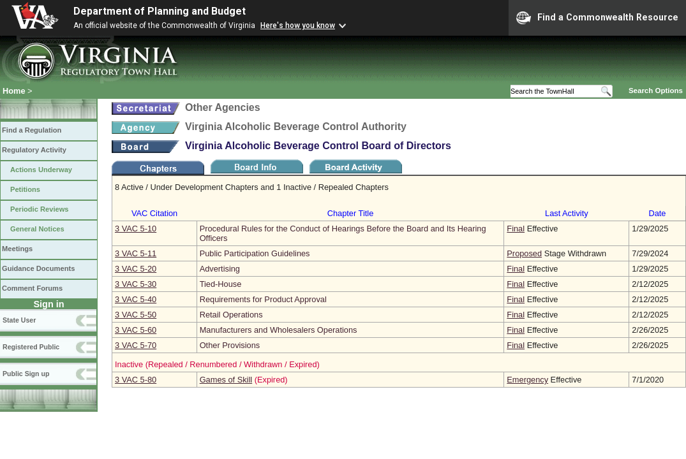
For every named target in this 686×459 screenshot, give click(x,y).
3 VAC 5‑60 (135, 330)
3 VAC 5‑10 (135, 228)
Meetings (17, 248)
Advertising (220, 268)
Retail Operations (231, 314)
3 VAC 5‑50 (135, 314)
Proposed (524, 253)
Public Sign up (26, 373)
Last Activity (566, 213)
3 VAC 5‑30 (135, 284)
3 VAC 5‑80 (135, 379)
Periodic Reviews (39, 209)
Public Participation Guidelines (255, 253)
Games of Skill (226, 379)
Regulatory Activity (34, 150)
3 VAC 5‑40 (135, 299)
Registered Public (31, 347)
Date (657, 213)
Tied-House (221, 284)
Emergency (527, 379)
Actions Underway (41, 169)
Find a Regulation (31, 130)
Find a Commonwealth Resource (597, 17)
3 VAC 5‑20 (135, 268)
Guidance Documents (38, 268)
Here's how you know (297, 25)
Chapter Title (350, 213)
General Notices (37, 229)
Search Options (656, 90)
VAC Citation (154, 213)
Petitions (25, 189)
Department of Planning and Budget (159, 11)
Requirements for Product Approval (263, 299)
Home (14, 91)
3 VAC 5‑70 (135, 345)
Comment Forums (32, 288)
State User (19, 320)
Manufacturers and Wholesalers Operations (278, 330)
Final (516, 228)
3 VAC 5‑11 (135, 253)
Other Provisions (230, 345)
